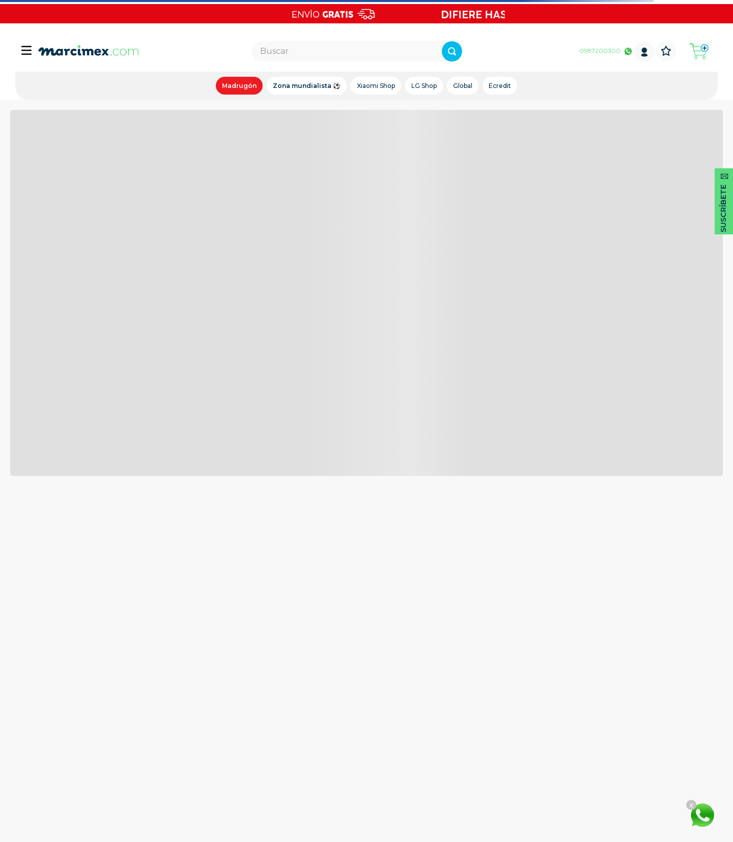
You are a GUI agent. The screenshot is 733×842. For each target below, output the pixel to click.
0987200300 (600, 50)
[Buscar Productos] (452, 51)
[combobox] (357, 51)
